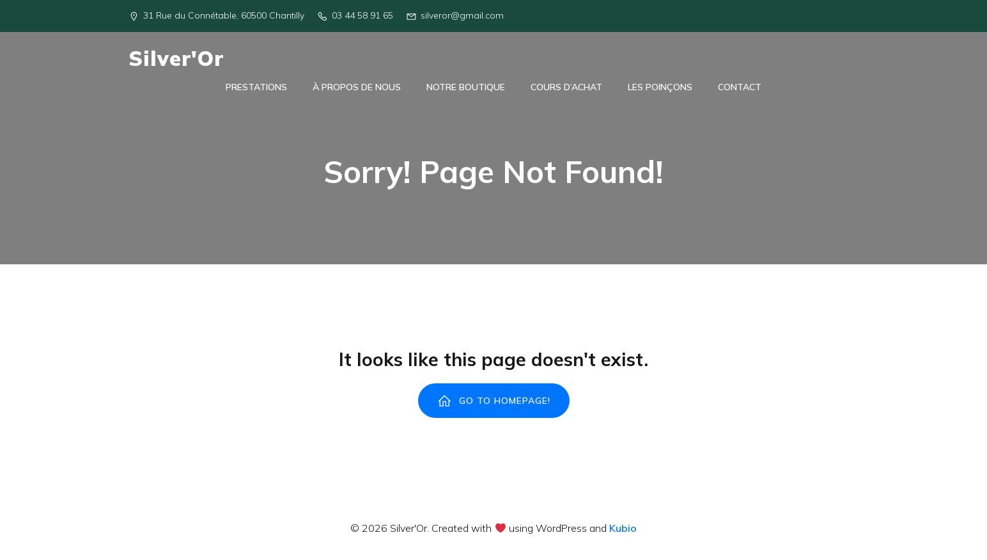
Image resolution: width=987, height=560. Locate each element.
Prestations (256, 89)
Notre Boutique (465, 89)
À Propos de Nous (357, 89)
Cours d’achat (566, 89)
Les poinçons (660, 89)
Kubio (623, 533)
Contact (739, 89)
